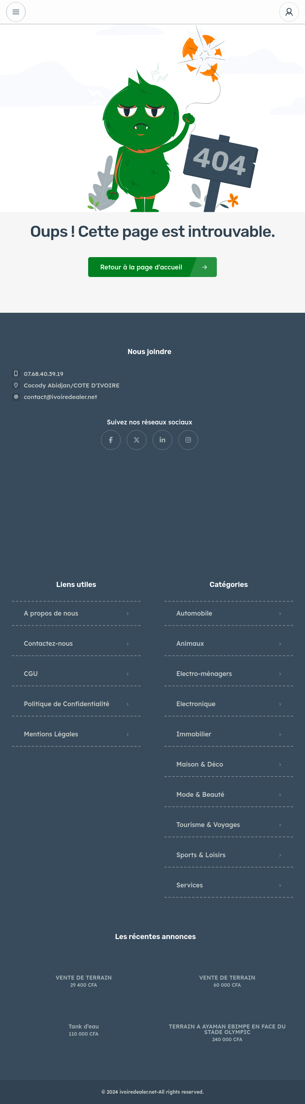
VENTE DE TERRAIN (84, 977)
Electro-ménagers (204, 674)
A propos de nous (51, 613)
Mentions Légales (51, 734)
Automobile (194, 613)
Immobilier (193, 734)
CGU (31, 674)
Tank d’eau (84, 1026)
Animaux (190, 643)
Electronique (196, 704)
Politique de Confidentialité (66, 704)
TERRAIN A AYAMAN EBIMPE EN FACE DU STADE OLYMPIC (227, 1029)
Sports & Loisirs (201, 855)
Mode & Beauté (200, 794)
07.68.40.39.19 (44, 374)
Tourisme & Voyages (208, 825)
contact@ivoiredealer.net (60, 397)
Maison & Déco (199, 764)
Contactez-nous (48, 643)
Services (189, 885)
